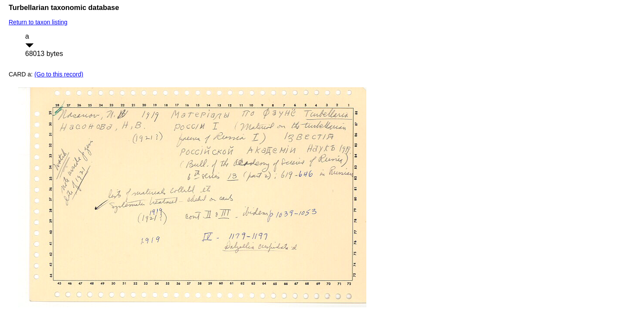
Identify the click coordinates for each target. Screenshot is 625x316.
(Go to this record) (58, 74)
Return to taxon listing (38, 22)
